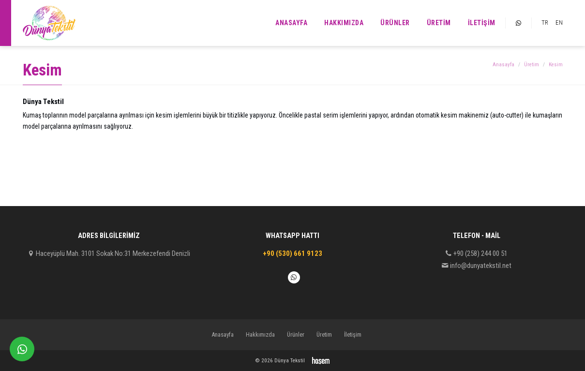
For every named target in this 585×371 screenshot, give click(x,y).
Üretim (439, 23)
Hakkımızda (343, 23)
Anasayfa (291, 23)
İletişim (481, 23)
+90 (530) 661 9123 (292, 253)
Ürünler (395, 23)
